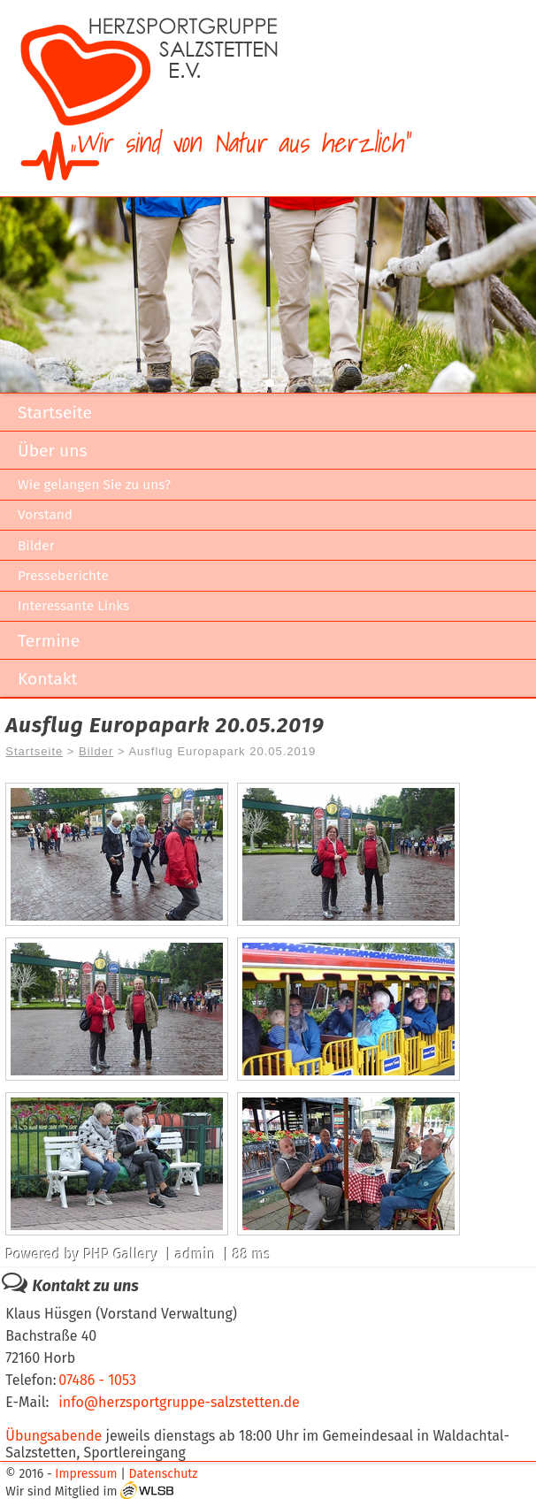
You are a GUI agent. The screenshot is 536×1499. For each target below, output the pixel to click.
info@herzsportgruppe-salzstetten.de (178, 1402)
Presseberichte (63, 576)
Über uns (52, 450)
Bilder (36, 546)
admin (195, 1254)
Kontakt (47, 679)
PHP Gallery (120, 1254)
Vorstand (45, 515)
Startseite (55, 412)
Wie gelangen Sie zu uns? (94, 485)
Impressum (86, 1473)
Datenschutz (163, 1473)
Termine (49, 641)
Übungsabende (53, 1435)
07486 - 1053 (97, 1380)
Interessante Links (73, 606)
